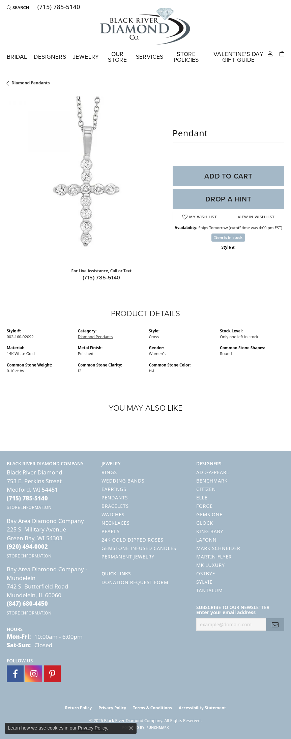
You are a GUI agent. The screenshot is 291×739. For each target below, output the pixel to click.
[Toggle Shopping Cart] (282, 53)
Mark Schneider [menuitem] (218, 548)
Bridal (17, 56)
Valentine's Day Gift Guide (238, 57)
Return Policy (78, 708)
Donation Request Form (134, 582)
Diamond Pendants (30, 83)
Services (150, 56)
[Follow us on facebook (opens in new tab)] (15, 673)
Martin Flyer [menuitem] (214, 556)
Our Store (117, 57)
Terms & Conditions (152, 708)
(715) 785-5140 (101, 277)
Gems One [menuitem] (209, 514)
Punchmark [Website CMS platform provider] (157, 727)
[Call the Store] (27, 498)
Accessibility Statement (202, 708)
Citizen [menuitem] (206, 489)
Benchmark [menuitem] (212, 480)
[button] (18, 7)
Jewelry (86, 56)
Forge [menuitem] (204, 506)
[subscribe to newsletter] (275, 624)
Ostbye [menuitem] (205, 573)
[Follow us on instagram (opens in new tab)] (33, 673)
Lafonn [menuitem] (206, 540)
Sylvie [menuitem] (204, 582)
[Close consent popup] (131, 728)
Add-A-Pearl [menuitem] (212, 472)
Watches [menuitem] (112, 514)
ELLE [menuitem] (201, 497)
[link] (58, 7)
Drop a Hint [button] (228, 199)
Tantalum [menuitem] (209, 590)
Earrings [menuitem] (113, 489)
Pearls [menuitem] (110, 531)
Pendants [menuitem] (114, 497)
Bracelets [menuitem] (115, 506)
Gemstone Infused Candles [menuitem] (138, 548)
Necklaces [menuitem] (115, 523)
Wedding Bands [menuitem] (122, 480)
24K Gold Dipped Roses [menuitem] (132, 540)
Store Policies (186, 57)
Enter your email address (226, 612)
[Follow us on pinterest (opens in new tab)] (52, 673)
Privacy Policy (112, 708)
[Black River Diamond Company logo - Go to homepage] (145, 26)
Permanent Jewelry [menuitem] (127, 556)
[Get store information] (29, 507)
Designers (50, 56)
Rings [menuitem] (109, 472)
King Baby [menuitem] (209, 531)
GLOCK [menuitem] (204, 523)
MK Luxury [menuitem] (210, 565)
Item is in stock (228, 237)
